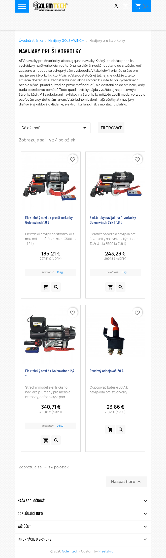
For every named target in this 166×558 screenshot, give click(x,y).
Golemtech (70, 551)
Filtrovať (111, 128)
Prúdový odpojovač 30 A (106, 370)
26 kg (60, 425)
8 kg (124, 272)
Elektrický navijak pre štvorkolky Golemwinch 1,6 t (49, 220)
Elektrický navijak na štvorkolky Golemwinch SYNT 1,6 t (113, 220)
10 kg (60, 272)
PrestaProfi (107, 551)
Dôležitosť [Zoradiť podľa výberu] (55, 128)
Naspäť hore (126, 482)
